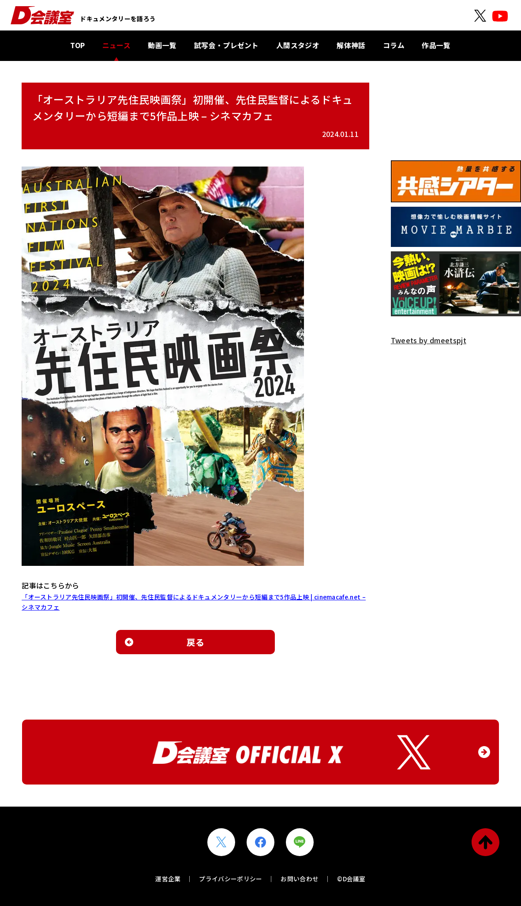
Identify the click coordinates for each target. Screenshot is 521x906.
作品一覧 (436, 45)
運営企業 (167, 878)
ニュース (116, 45)
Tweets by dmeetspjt (428, 340)
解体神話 (351, 45)
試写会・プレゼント (226, 45)
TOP (77, 45)
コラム (394, 45)
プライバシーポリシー (230, 878)
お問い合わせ (300, 878)
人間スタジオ (297, 45)
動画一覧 (162, 45)
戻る (196, 642)
